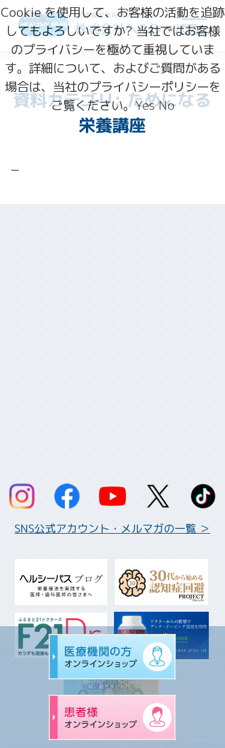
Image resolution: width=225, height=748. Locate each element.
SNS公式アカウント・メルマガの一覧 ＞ (112, 528)
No (166, 105)
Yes (145, 105)
